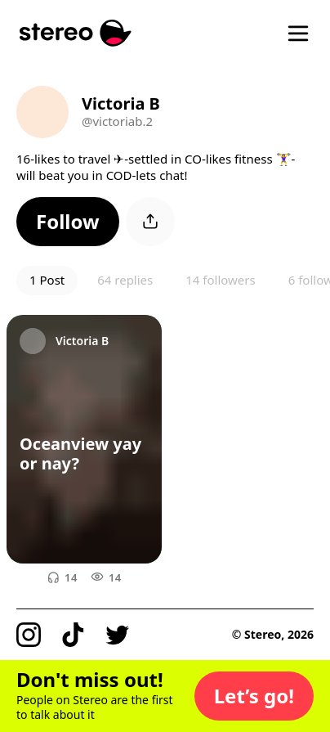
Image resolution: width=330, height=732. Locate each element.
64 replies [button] (125, 280)
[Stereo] (76, 33)
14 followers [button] (220, 280)
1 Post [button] (47, 280)
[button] (67, 221)
